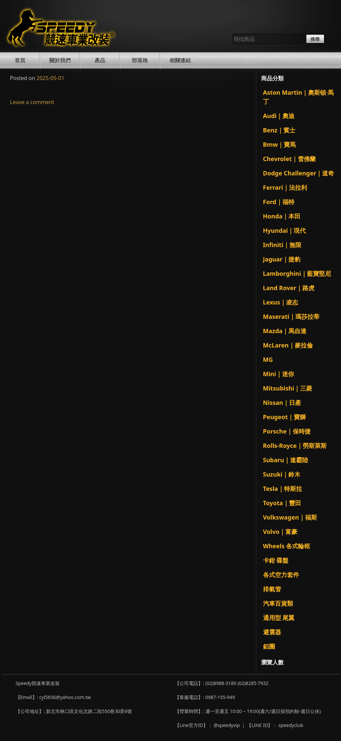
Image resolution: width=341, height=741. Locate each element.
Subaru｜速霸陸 (285, 460)
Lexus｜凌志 (280, 302)
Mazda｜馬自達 (285, 331)
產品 (100, 60)
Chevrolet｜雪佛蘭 (289, 159)
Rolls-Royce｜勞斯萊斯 (295, 446)
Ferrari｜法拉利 (285, 187)
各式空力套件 (281, 575)
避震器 (272, 632)
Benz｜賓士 (279, 130)
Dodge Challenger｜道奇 (298, 173)
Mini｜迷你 (278, 374)
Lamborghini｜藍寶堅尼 (297, 273)
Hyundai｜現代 (284, 230)
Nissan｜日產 (282, 403)
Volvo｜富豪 (280, 532)
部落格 (140, 60)
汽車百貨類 (278, 603)
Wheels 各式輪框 (286, 546)
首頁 (20, 60)
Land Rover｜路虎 (288, 288)
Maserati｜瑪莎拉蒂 (291, 316)
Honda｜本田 (282, 216)
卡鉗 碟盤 (276, 560)
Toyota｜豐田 (282, 503)
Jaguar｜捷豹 (282, 259)
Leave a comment (32, 102)
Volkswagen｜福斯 (290, 517)
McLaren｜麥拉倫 (288, 345)
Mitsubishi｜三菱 (287, 388)
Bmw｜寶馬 (279, 144)
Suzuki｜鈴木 (282, 474)
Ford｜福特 (278, 202)
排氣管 (272, 589)
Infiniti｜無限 (282, 245)
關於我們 (60, 60)
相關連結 (180, 60)
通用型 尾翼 (279, 618)
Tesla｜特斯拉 (282, 489)
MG (268, 359)
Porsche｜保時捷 (287, 431)
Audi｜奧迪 (279, 116)
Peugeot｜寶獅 (284, 417)
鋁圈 (269, 646)
